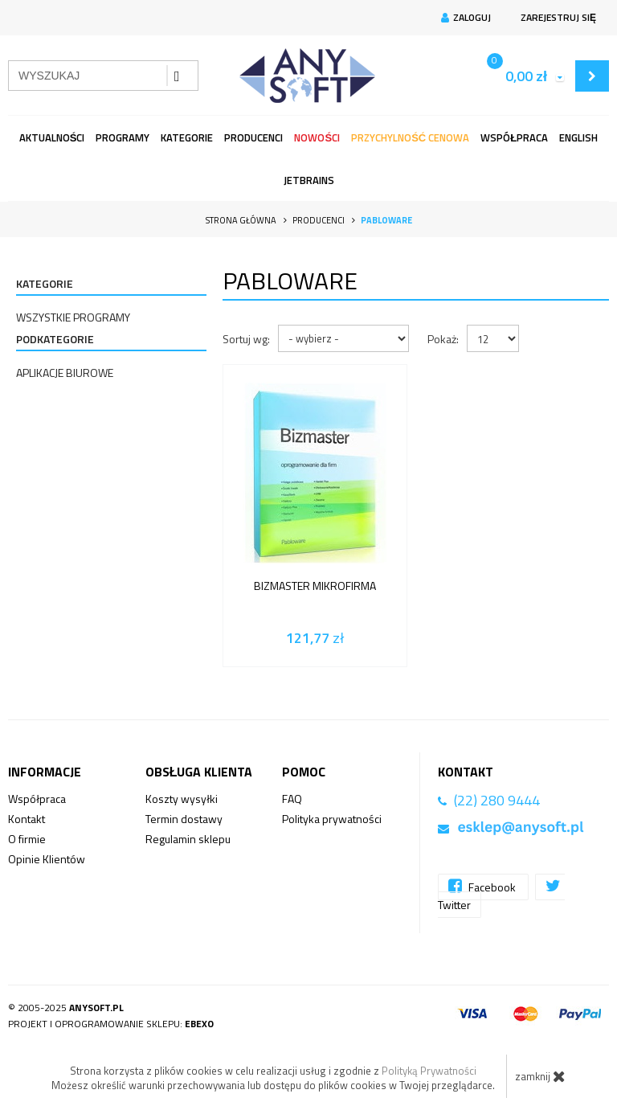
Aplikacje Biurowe (64, 372)
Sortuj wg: (246, 338)
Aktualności (52, 137)
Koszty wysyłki (181, 798)
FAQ (292, 798)
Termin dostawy (184, 818)
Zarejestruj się (556, 17)
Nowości (317, 137)
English (578, 137)
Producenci (253, 137)
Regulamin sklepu (188, 838)
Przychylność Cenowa (410, 137)
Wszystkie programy (73, 317)
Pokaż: (443, 338)
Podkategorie (55, 338)
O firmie (27, 838)
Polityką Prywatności (429, 1071)
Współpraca (514, 137)
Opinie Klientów (46, 858)
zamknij (540, 1076)
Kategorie (187, 137)
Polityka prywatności (332, 818)
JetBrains (309, 180)
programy (122, 137)
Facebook (483, 886)
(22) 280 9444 (497, 800)
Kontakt (26, 818)
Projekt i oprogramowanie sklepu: (111, 1023)
